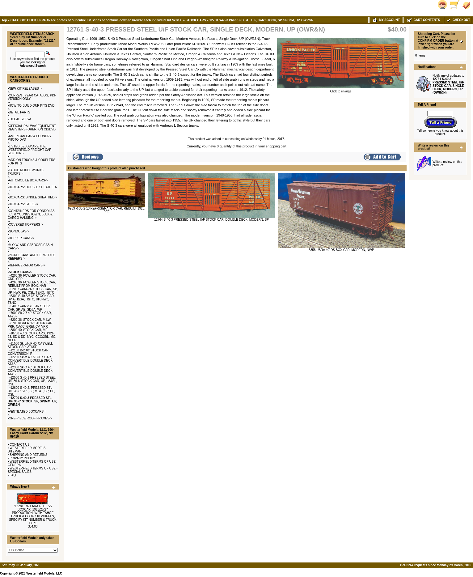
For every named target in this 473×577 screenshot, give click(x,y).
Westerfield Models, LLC (44, 573)
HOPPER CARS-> (21, 238)
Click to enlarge (340, 90)
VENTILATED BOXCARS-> (28, 411)
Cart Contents (423, 20)
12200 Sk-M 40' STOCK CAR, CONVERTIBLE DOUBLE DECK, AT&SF (30, 360)
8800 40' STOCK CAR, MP (29, 330)
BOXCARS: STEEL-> (23, 204)
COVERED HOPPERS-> (26, 224)
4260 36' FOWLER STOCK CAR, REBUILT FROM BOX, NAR (32, 284)
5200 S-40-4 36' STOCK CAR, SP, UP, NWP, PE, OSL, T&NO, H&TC (32, 290)
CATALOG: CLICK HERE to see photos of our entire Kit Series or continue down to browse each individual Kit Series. (96, 20)
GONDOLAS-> (19, 231)
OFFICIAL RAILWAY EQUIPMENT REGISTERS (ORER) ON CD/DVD (32, 127)
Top (4, 20)
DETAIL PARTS (19, 112)
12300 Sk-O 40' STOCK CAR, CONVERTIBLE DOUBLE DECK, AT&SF (30, 371)
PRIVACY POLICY (22, 458)
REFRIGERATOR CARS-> (27, 265)
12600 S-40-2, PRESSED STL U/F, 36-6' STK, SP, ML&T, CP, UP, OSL (31, 391)
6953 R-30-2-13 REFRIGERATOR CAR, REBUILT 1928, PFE (106, 210)
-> (20, 272)
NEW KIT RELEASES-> (25, 88)
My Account (386, 20)
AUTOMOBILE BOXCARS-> (28, 180)
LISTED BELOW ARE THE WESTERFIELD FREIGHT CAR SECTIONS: (30, 150)
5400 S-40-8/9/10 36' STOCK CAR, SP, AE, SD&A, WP (29, 307)
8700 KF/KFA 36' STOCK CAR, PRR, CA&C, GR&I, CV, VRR (30, 324)
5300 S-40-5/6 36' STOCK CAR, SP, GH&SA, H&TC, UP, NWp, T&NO (31, 299)
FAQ (13, 475)
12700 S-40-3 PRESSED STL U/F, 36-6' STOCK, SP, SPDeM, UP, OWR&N (261, 20)
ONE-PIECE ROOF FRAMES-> (30, 418)
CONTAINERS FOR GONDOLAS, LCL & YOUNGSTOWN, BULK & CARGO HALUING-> (31, 214)
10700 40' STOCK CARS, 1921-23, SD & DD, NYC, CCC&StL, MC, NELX (32, 337)
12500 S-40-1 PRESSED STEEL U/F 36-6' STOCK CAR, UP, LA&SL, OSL (32, 381)
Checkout (458, 20)
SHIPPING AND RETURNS (28, 454)
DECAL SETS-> (20, 119)
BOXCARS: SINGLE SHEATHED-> (33, 197)
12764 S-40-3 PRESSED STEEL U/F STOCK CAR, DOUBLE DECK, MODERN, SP (211, 219)
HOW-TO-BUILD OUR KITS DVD (32, 105)
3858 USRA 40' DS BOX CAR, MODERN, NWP (341, 250)
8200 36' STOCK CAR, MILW (31, 319)
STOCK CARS (196, 20)
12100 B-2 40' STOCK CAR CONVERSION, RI (28, 352)
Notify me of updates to (448, 84)
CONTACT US (19, 444)
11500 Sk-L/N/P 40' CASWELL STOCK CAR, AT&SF (30, 345)
